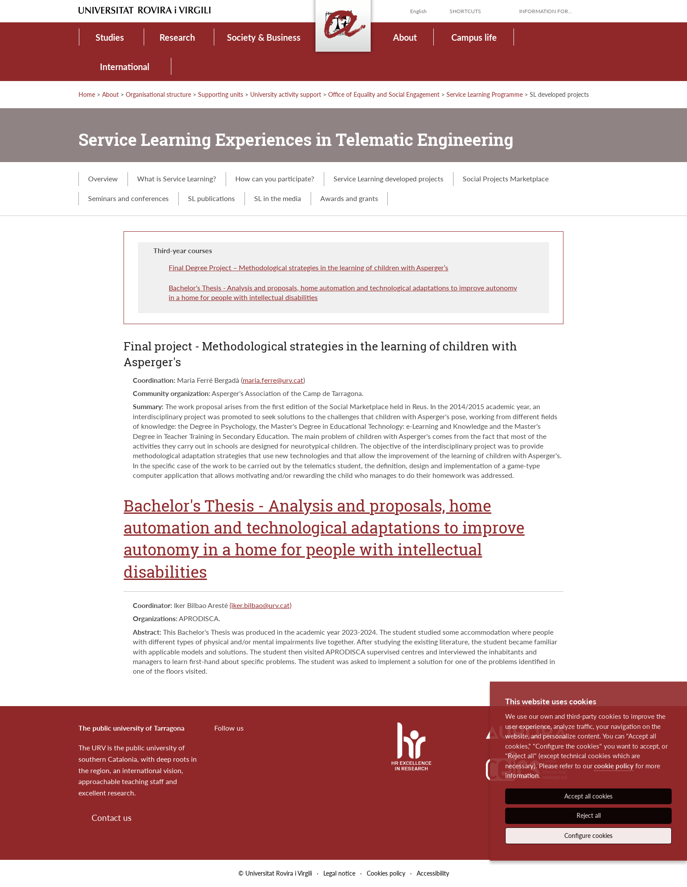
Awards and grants (349, 198)
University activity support (285, 94)
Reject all (589, 815)
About (405, 37)
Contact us (111, 818)
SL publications (211, 198)
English (418, 11)
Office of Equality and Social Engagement (383, 94)
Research (177, 37)
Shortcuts (465, 11)
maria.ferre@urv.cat (273, 380)
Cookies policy (386, 873)
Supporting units (220, 94)
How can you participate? (274, 178)
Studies (110, 37)
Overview (103, 178)
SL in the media (277, 198)
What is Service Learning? (176, 178)
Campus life (474, 37)
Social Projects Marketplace (506, 178)
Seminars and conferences (128, 198)
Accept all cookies (588, 796)
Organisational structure (158, 94)
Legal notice (339, 873)
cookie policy (614, 766)
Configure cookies (588, 835)
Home (86, 94)
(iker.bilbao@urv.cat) (260, 605)
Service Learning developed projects (388, 178)
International (124, 66)
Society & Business (264, 37)
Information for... (545, 11)
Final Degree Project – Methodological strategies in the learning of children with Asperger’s (308, 267)
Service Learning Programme (484, 94)
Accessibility (433, 873)
